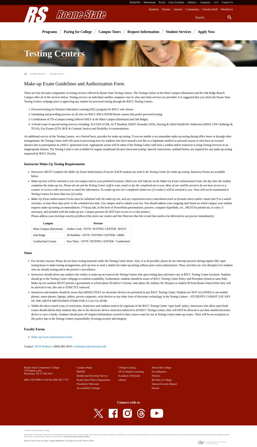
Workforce (227, 9)
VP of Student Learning (130, 371)
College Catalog (126, 367)
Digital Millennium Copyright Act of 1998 (66, 441)
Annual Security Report (164, 384)
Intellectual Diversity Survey (92, 375)
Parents (166, 9)
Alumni (178, 9)
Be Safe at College (162, 379)
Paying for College (78, 32)
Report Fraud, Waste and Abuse (36, 441)
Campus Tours (110, 32)
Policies (156, 375)
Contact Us (227, 2)
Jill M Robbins (42, 346)
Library (122, 379)
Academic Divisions (129, 375)
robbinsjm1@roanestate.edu (90, 346)
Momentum (150, 2)
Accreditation (159, 371)
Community (192, 9)
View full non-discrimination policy (76, 437)
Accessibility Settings (88, 388)
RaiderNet (135, 2)
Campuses (205, 2)
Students (154, 9)
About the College (161, 367)
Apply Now (206, 32)
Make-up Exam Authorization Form (51, 337)
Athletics (192, 2)
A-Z (216, 2)
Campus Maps (84, 367)
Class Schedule (176, 2)
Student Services (178, 32)
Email (162, 2)
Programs (49, 32)
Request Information (143, 32)
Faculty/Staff (210, 9)
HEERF (81, 371)
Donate (155, 388)
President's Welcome (88, 384)
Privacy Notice (88, 441)
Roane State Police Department (93, 379)
